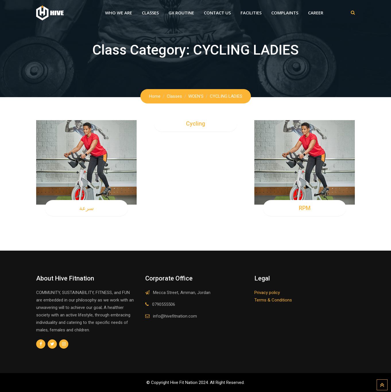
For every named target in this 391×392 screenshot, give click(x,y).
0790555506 (163, 304)
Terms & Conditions (273, 300)
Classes (150, 13)
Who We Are (118, 13)
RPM (305, 208)
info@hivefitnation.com (175, 316)
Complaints (284, 13)
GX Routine (181, 13)
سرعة (86, 208)
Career (315, 13)
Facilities (251, 13)
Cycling (195, 123)
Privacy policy (267, 292)
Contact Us (217, 13)
